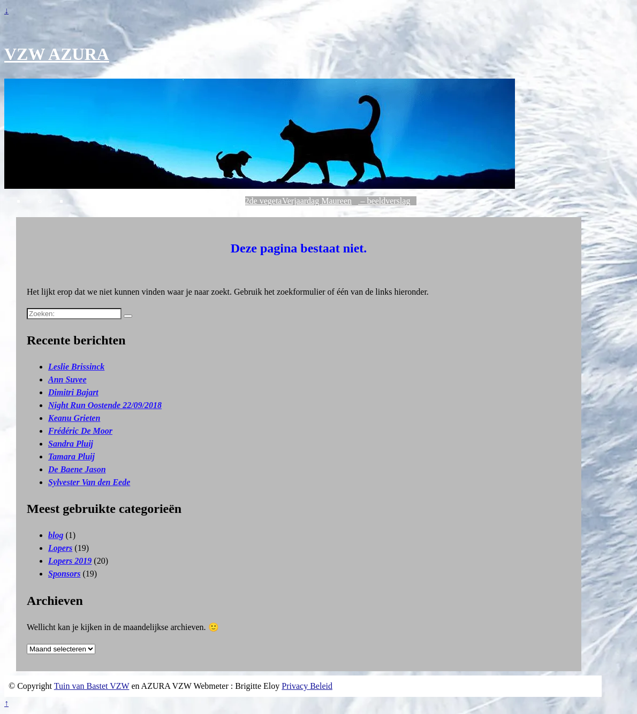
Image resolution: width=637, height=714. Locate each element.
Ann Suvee (67, 379)
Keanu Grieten (74, 418)
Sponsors (64, 573)
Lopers (60, 547)
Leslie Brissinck (76, 366)
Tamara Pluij (71, 456)
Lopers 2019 (70, 560)
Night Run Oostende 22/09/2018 (105, 405)
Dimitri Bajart (73, 392)
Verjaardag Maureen (317, 200)
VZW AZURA (56, 54)
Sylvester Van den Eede (89, 482)
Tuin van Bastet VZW (92, 685)
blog (55, 535)
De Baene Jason (77, 469)
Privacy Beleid (307, 685)
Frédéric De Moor (80, 430)
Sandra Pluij (70, 443)
